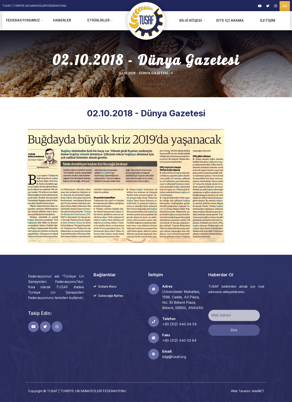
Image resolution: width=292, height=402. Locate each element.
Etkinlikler (98, 20)
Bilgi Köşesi (190, 20)
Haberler (62, 20)
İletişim (267, 20)
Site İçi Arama (230, 20)
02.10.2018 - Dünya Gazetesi (143, 73)
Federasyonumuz (23, 20)
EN (285, 6)
